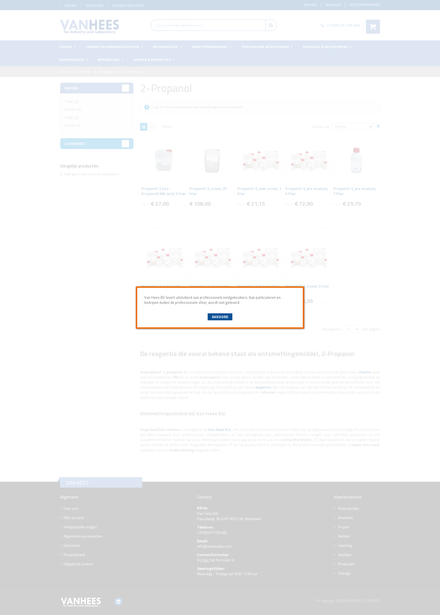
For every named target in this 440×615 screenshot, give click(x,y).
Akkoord (220, 317)
